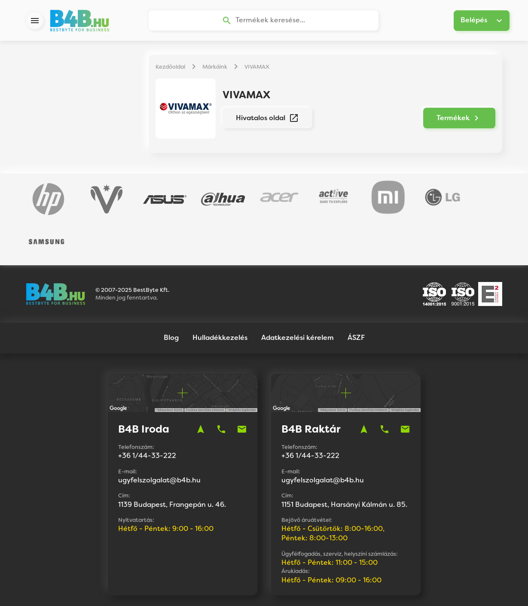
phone (221, 385)
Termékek (462, 118)
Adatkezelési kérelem (297, 293)
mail (242, 385)
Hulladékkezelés (219, 293)
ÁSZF (356, 293)
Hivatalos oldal (264, 118)
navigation (200, 385)
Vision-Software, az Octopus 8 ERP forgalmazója (291, 588)
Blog (171, 293)
